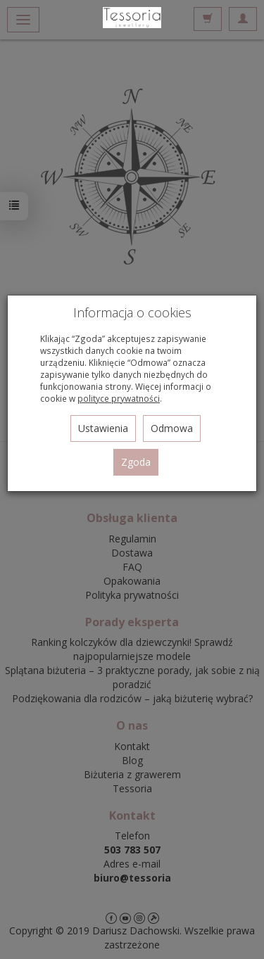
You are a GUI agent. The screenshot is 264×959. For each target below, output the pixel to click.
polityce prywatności (118, 398)
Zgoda (136, 462)
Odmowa (172, 428)
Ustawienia (103, 428)
